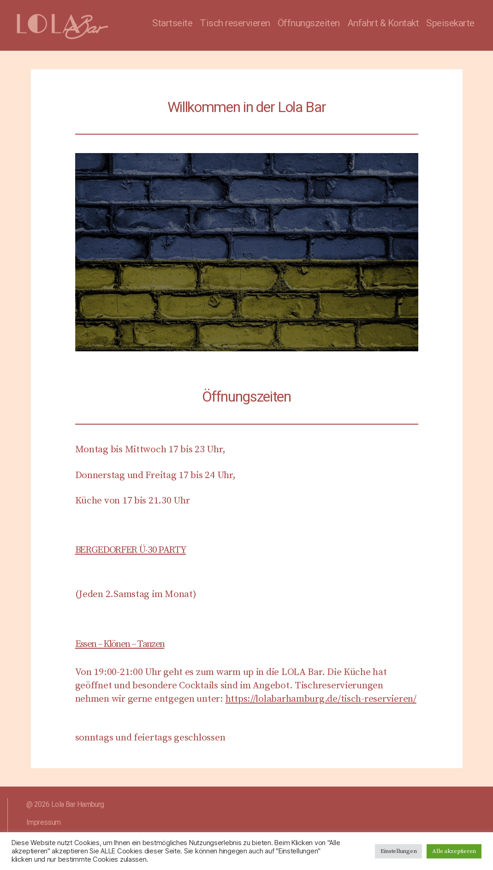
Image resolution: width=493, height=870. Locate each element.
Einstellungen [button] (398, 851)
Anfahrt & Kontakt (383, 23)
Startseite (172, 23)
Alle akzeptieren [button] (454, 851)
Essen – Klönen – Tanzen (120, 644)
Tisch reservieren (235, 23)
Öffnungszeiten (309, 23)
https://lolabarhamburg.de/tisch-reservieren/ (321, 699)
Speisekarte (450, 23)
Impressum (43, 822)
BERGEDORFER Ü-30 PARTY (130, 550)
